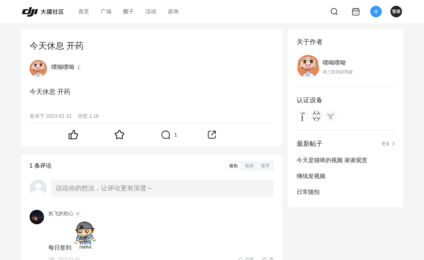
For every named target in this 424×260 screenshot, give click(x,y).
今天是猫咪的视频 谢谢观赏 (332, 160)
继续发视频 (311, 176)
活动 (150, 11)
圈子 (128, 11)
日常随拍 (308, 192)
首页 (83, 11)
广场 (106, 11)
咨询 (173, 11)
